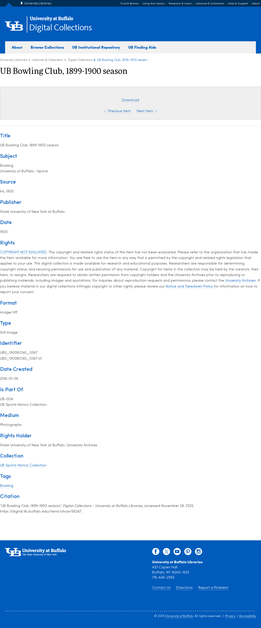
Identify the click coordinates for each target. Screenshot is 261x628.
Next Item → (147, 111)
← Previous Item (117, 111)
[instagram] (198, 552)
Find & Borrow (130, 3)
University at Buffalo (179, 616)
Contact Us (161, 588)
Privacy (230, 616)
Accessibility (247, 616)
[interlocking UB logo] (51, 20)
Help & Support (238, 3)
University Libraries (37, 3)
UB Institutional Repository (96, 47)
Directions (184, 588)
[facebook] (155, 552)
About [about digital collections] (17, 47)
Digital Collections (60, 27)
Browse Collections (47, 47)
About (255, 3)
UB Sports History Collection (23, 465)
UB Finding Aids (142, 47)
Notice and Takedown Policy (189, 287)
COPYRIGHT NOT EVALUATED (23, 252)
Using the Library (153, 3)
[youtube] (177, 552)
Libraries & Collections (210, 3)
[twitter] (166, 552)
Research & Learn (180, 3)
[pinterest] (187, 552)
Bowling (6, 486)
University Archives (240, 281)
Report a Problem (213, 588)
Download (130, 100)
